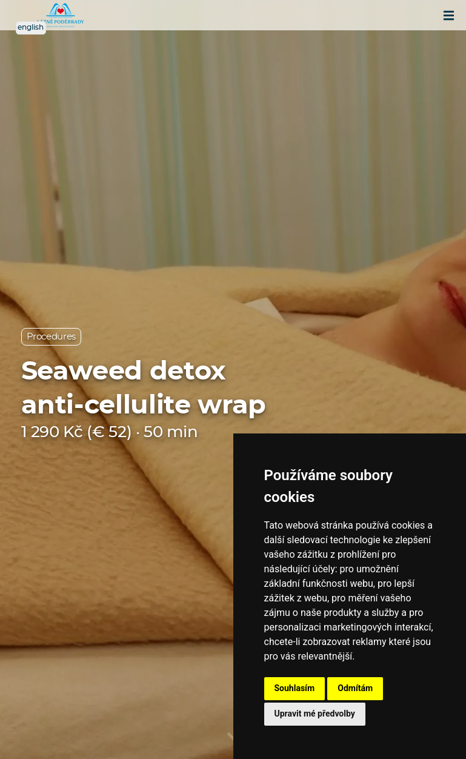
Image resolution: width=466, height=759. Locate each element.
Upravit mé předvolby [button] (315, 713)
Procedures (51, 336)
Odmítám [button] (355, 688)
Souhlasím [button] (295, 688)
